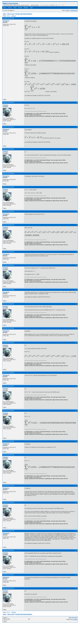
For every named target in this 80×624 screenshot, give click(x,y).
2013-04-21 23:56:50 (8, 410)
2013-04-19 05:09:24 (8, 265)
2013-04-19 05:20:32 (8, 304)
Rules (15, 7)
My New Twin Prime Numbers (24, 14)
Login (31, 7)
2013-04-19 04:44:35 (8, 187)
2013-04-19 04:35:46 (8, 149)
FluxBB (75, 619)
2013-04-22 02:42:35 (8, 441)
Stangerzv (6, 21)
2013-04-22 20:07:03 (8, 588)
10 (12, 15)
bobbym (5, 105)
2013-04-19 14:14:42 (8, 342)
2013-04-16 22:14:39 (8, 18)
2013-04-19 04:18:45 (8, 102)
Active (67, 10)
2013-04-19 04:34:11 (8, 127)
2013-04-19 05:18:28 (8, 289)
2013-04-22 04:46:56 (8, 454)
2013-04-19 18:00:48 (8, 372)
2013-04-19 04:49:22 (8, 211)
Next (14, 15)
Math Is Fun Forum (10, 3)
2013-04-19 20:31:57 (8, 386)
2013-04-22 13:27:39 (8, 530)
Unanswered (73, 10)
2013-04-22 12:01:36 (8, 502)
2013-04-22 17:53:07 (8, 574)
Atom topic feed (73, 617)
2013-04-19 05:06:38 (8, 251)
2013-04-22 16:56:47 (8, 550)
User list (10, 7)
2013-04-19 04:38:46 (8, 173)
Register (26, 7)
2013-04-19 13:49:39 (8, 328)
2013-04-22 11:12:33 (8, 485)
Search (20, 7)
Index (4, 7)
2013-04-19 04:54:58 (8, 225)
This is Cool (10, 14)
